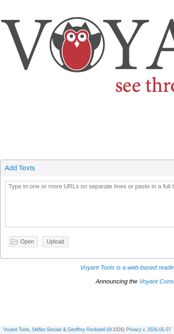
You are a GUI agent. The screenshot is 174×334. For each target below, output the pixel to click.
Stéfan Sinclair (47, 329)
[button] (167, 9)
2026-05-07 (159, 329)
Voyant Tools (16, 329)
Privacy (134, 329)
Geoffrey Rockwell (86, 329)
